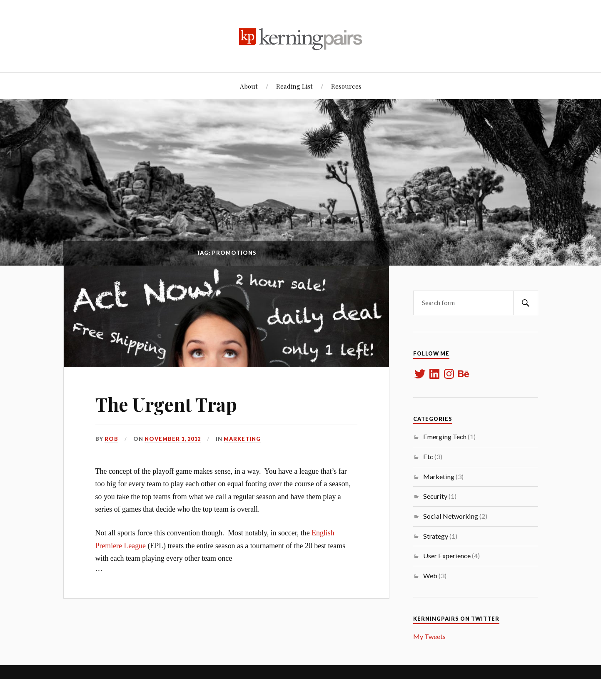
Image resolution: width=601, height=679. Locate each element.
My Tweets (429, 636)
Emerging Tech (444, 436)
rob (111, 438)
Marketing (242, 438)
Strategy (435, 536)
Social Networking (450, 516)
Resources (346, 86)
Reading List (294, 86)
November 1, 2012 (173, 438)
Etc (428, 456)
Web (430, 576)
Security (435, 496)
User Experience (447, 556)
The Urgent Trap (166, 404)
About (249, 86)
